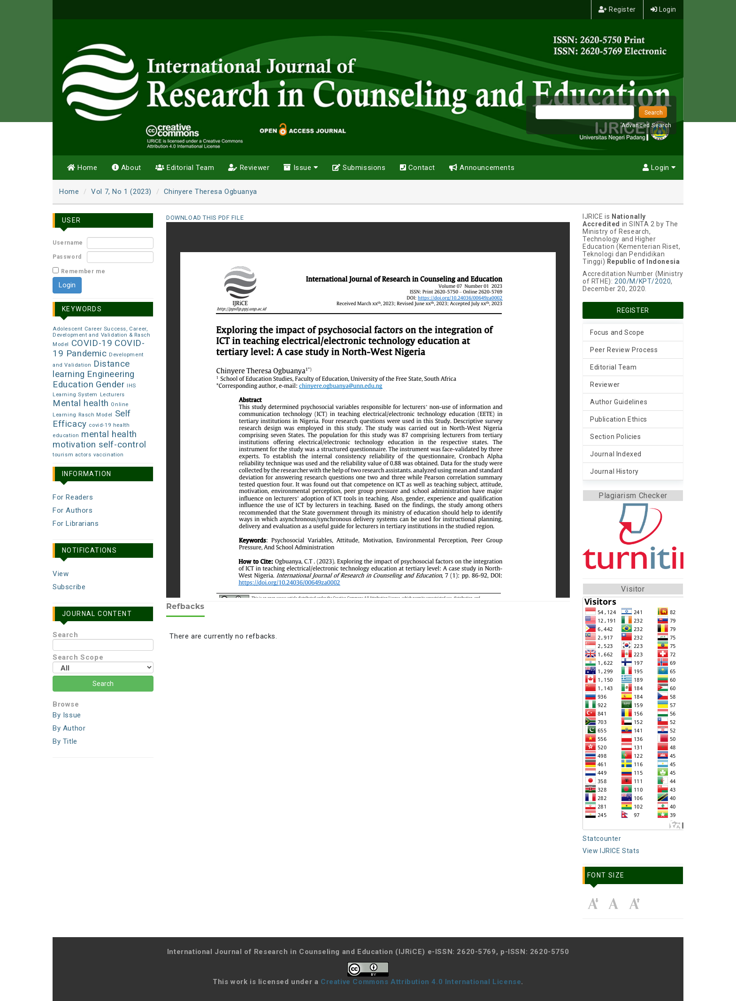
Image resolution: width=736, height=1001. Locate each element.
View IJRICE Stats (611, 851)
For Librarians (76, 523)
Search (103, 641)
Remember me (83, 271)
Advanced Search (646, 125)
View (61, 574)
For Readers (73, 497)
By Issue (67, 715)
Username (68, 242)
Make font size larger (634, 903)
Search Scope (103, 663)
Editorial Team (185, 167)
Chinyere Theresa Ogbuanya (210, 191)
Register (617, 9)
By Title (65, 741)
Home (82, 167)
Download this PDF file (205, 217)
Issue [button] (301, 167)
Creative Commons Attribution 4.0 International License (421, 982)
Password (67, 257)
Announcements (481, 167)
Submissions (359, 167)
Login (663, 9)
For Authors (73, 510)
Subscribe (69, 587)
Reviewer (248, 167)
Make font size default (613, 903)
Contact (417, 167)
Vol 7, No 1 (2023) (121, 191)
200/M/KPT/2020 (642, 281)
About (126, 167)
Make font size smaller (592, 903)
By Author (69, 728)
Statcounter (602, 838)
